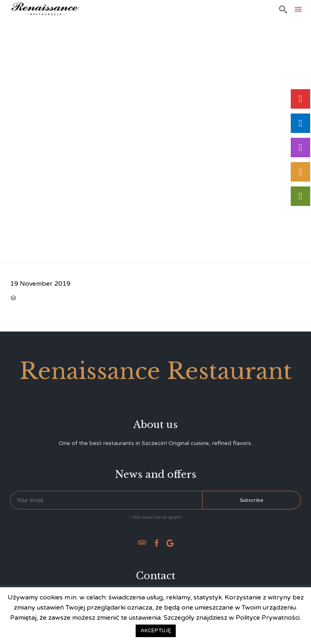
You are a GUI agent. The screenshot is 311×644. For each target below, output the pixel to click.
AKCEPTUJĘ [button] (156, 630)
